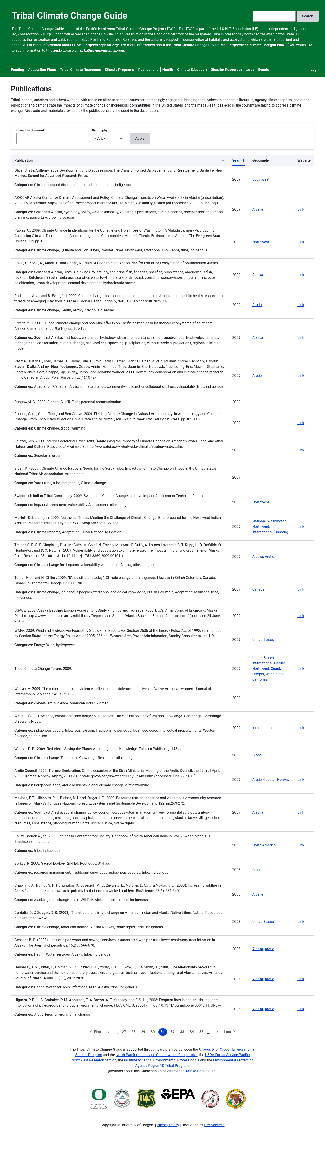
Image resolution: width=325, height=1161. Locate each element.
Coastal (269, 780)
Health (167, 69)
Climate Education (192, 69)
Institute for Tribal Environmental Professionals (161, 1060)
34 (193, 1033)
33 (183, 1033)
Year (238, 161)
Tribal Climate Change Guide (69, 15)
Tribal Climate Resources (80, 69)
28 (134, 1033)
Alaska (257, 209)
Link (300, 209)
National (259, 521)
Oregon (258, 674)
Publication (23, 160)
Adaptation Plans (42, 69)
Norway (283, 780)
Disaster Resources (226, 69)
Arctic (257, 305)
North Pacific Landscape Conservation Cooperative (156, 1055)
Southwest (260, 179)
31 (164, 1033)
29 (144, 1033)
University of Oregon (215, 1049)
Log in (315, 69)
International (262, 663)
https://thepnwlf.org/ (102, 45)
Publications (148, 69)
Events (263, 69)
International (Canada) (270, 532)
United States (263, 639)
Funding (17, 69)
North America (264, 845)
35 (202, 1033)
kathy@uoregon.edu (202, 1071)
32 (173, 1033)
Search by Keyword (30, 130)
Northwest (260, 242)
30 (153, 1033)
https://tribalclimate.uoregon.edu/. (258, 45)
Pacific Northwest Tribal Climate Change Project (125, 29)
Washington (276, 521)
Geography (99, 130)
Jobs (250, 69)
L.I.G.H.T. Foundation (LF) (237, 29)
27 (125, 1033)
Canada (258, 589)
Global (257, 755)
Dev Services (214, 1125)
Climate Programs (119, 69)
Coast (275, 668)
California (260, 679)
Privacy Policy (168, 1125)
